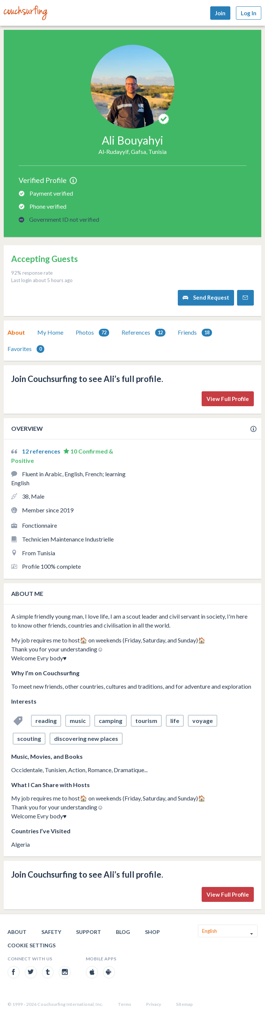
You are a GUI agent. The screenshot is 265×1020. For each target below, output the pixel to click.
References (143, 333)
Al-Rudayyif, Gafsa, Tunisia (132, 151)
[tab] (16, 332)
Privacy (153, 1004)
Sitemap (184, 1004)
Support (88, 932)
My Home (50, 332)
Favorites (25, 349)
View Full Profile (227, 398)
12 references (41, 451)
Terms (124, 1004)
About (16, 332)
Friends (195, 333)
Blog (123, 932)
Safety (51, 932)
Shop (152, 932)
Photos (92, 333)
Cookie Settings (31, 945)
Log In (248, 13)
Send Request (206, 297)
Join (220, 13)
